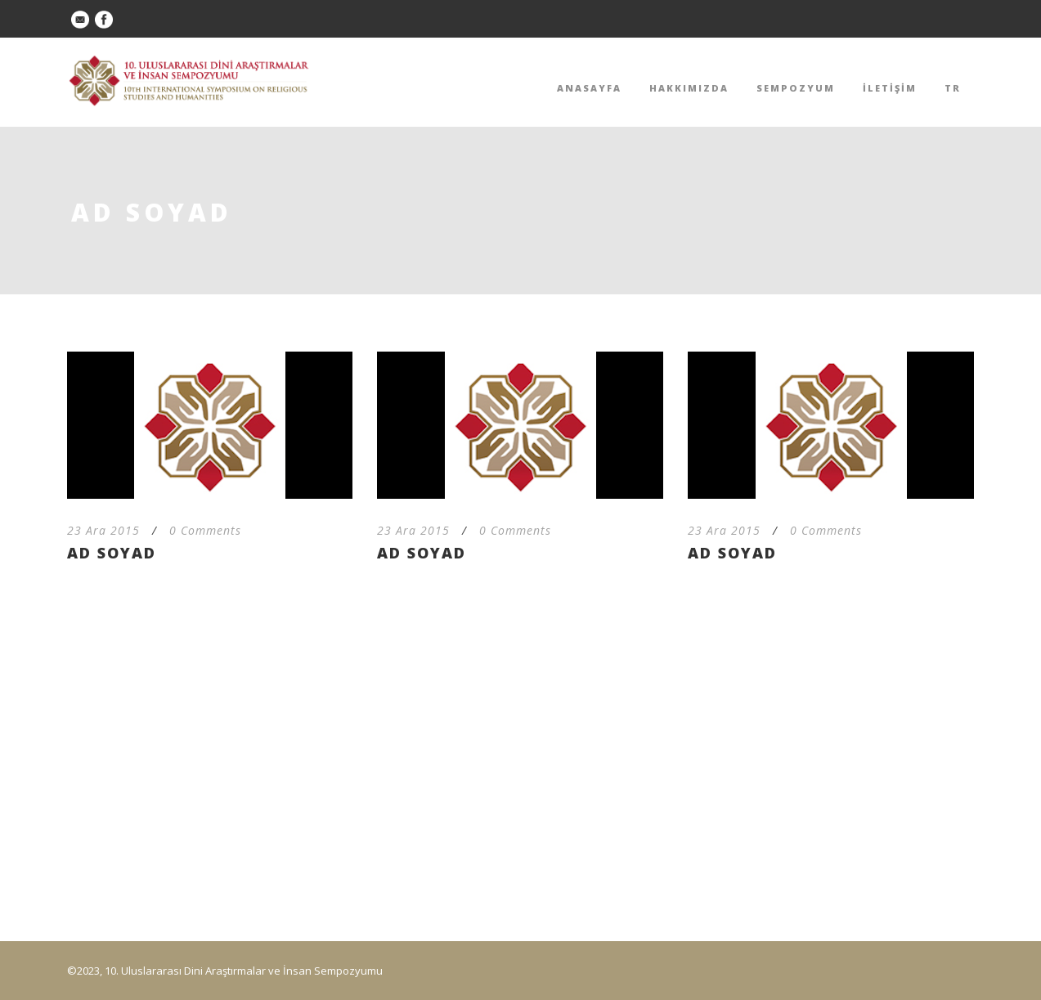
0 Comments (205, 530)
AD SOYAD (111, 553)
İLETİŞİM (890, 88)
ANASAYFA (589, 88)
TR (953, 88)
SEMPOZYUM (795, 88)
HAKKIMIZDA (689, 88)
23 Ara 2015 (103, 530)
